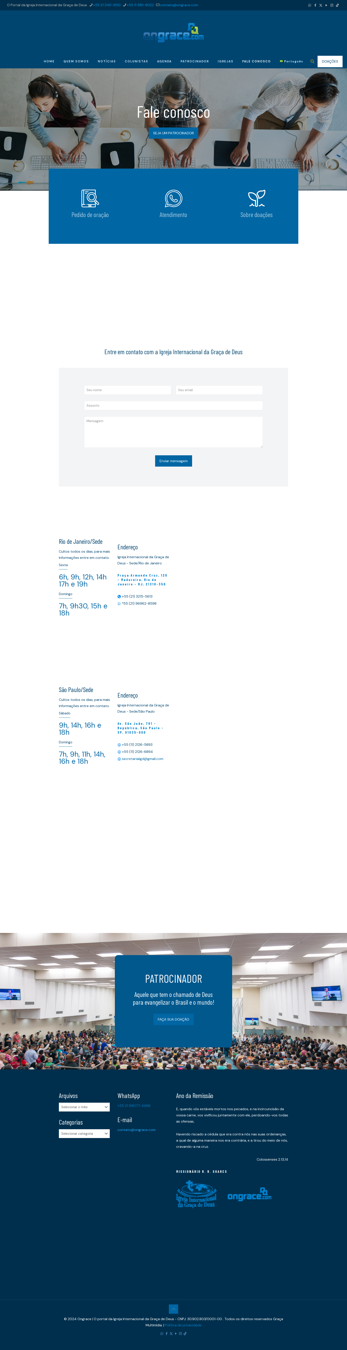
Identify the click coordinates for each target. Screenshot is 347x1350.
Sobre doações (257, 214)
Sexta (63, 565)
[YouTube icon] (326, 5)
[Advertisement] (173, 281)
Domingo (65, 594)
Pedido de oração (90, 214)
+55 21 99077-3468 (134, 1105)
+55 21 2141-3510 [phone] (107, 5)
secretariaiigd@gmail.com (142, 758)
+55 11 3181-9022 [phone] (140, 5)
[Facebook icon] (315, 5)
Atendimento (173, 214)
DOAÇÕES (330, 61)
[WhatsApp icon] (309, 5)
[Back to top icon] (173, 1309)
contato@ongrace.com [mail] (179, 5)
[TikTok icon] (337, 5)
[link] (90, 198)
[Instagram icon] (332, 5)
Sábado (64, 713)
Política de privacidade (183, 1325)
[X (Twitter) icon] (320, 5)
